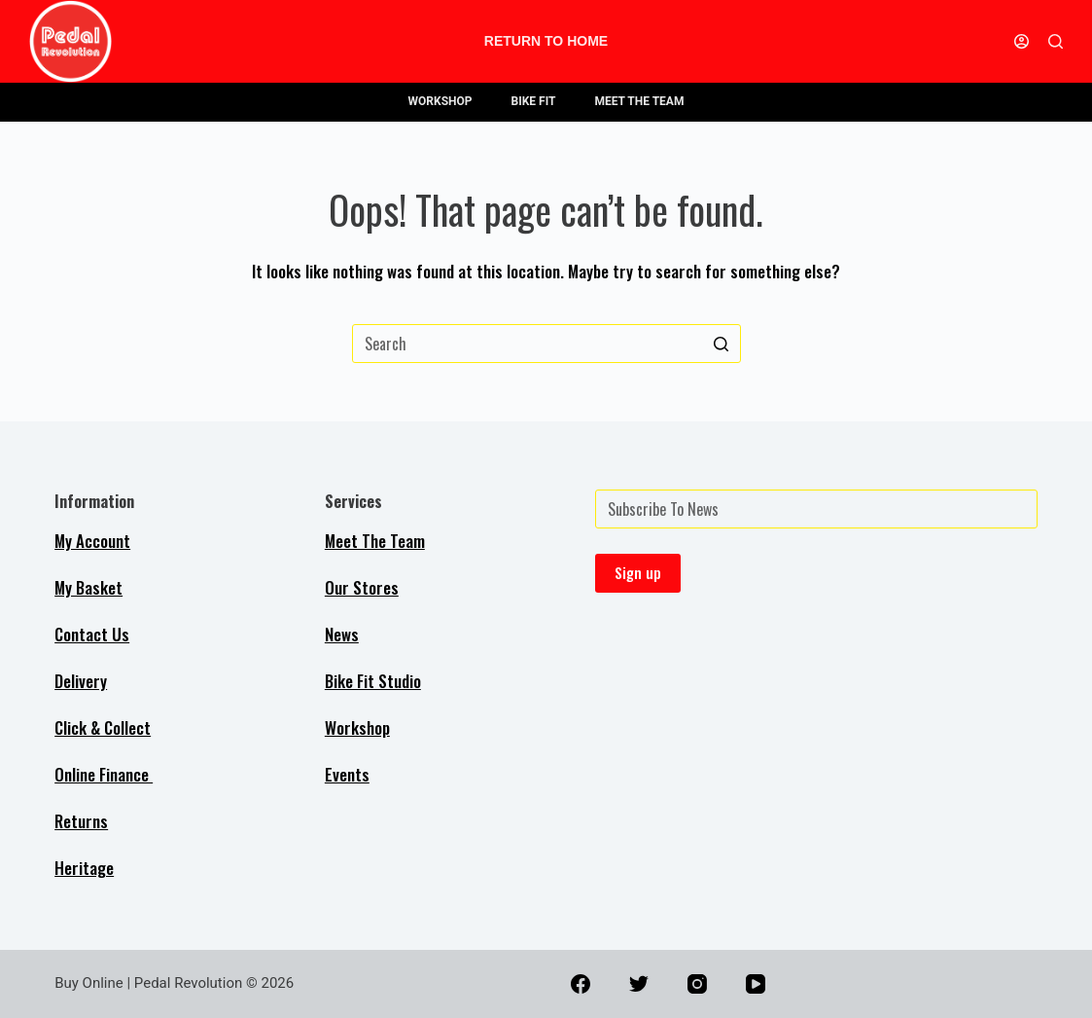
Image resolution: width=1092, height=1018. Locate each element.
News (342, 634)
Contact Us (91, 634)
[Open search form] (1055, 41)
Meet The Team (375, 540)
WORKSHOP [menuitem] (440, 101)
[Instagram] (697, 984)
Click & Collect (102, 727)
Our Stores (362, 587)
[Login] (1021, 41)
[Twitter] (639, 984)
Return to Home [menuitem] (546, 41)
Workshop (357, 727)
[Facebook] (580, 984)
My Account (92, 540)
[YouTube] (755, 984)
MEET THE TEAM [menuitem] (639, 101)
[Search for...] (546, 343)
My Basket (88, 587)
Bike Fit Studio (373, 681)
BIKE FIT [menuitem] (533, 101)
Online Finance (103, 774)
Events (347, 774)
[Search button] (721, 343)
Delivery (80, 681)
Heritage (84, 867)
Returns (81, 821)
